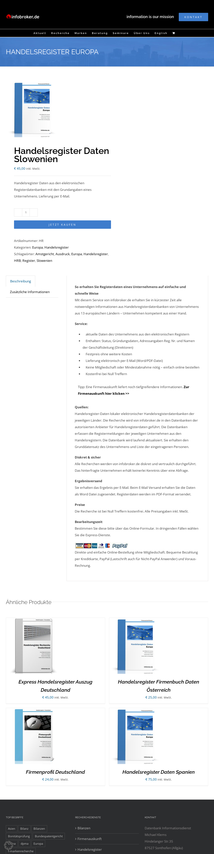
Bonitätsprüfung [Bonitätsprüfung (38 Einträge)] (19, 836)
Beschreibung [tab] (20, 281)
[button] (8, 845)
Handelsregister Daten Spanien (158, 772)
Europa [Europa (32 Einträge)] (38, 843)
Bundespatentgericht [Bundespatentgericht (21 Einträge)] (49, 836)
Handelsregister (56, 247)
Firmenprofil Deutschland (55, 772)
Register (28, 260)
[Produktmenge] (26, 212)
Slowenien (44, 260)
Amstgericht (44, 254)
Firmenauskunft (89, 839)
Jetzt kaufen (62, 224)
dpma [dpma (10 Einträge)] (24, 843)
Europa (37, 247)
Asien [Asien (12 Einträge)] (11, 828)
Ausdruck (62, 254)
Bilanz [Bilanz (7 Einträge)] (24, 828)
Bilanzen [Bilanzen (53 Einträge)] (39, 828)
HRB (17, 260)
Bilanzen (83, 828)
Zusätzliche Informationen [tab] (30, 292)
